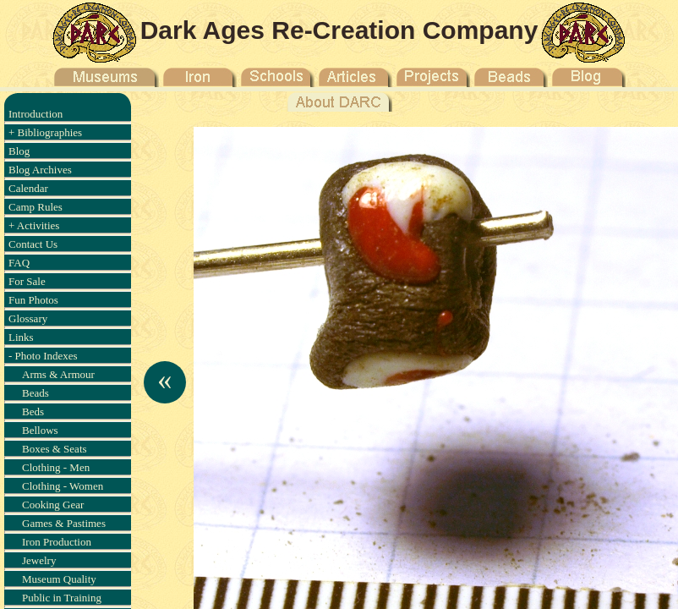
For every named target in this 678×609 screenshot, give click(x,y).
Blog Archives (40, 169)
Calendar (28, 188)
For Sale (27, 281)
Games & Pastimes (64, 523)
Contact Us (32, 244)
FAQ (19, 262)
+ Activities (33, 225)
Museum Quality (59, 579)
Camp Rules (35, 206)
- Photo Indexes (43, 355)
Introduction (35, 113)
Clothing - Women (62, 486)
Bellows (40, 430)
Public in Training (61, 597)
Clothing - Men (56, 467)
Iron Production (56, 541)
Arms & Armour (58, 374)
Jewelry (39, 560)
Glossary (27, 318)
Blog (19, 151)
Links (21, 337)
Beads (35, 393)
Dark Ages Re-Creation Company (339, 30)
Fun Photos (33, 300)
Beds (33, 411)
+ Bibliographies (45, 132)
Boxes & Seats (54, 448)
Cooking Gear (53, 504)
